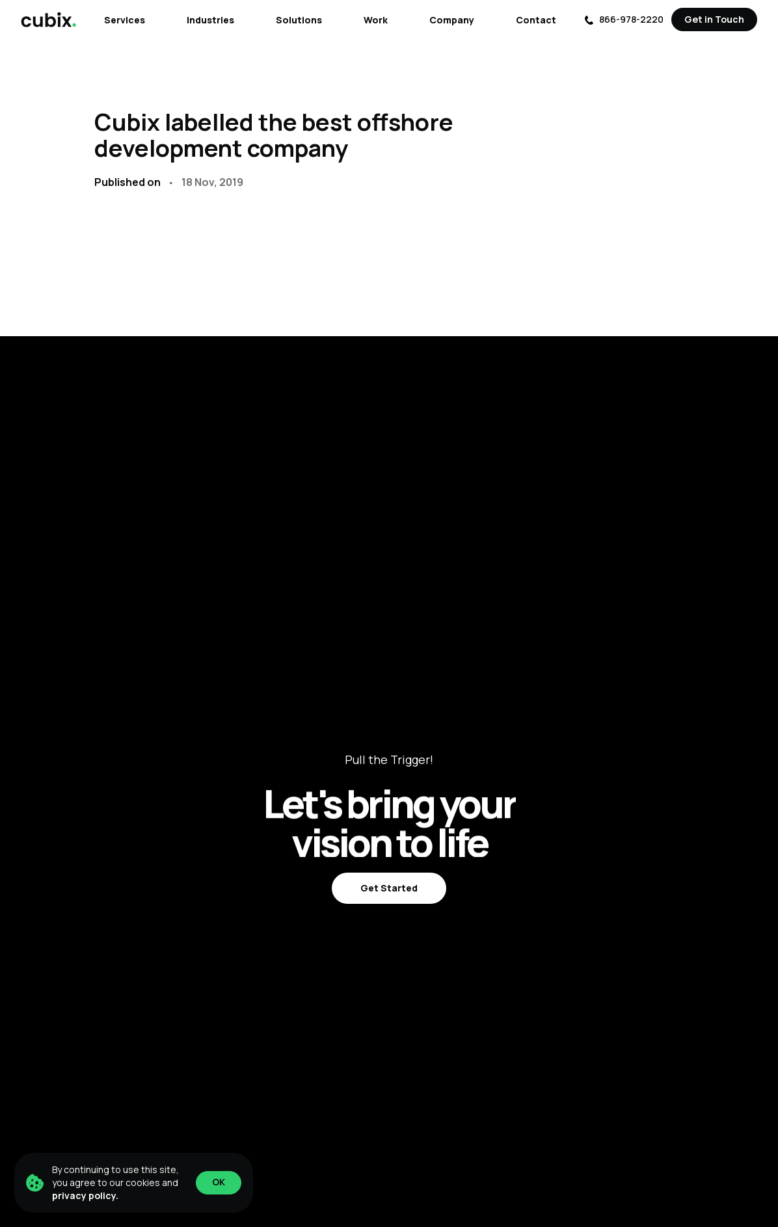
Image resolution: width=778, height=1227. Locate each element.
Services (124, 20)
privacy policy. (85, 1195)
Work (376, 20)
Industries (210, 20)
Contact (536, 20)
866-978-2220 (624, 19)
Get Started (389, 888)
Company (451, 20)
